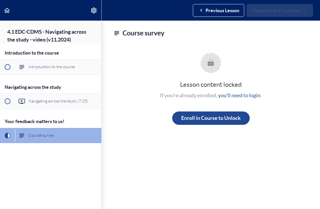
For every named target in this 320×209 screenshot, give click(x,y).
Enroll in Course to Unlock (211, 118)
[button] (7, 10)
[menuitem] (94, 10)
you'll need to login (239, 95)
